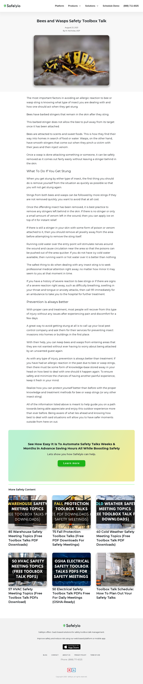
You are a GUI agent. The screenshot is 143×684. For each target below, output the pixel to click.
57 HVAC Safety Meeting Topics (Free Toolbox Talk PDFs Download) (27, 578)
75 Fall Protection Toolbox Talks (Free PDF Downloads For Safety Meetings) (71, 521)
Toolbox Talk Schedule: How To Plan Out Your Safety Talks (115, 578)
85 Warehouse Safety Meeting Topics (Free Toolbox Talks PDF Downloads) (27, 521)
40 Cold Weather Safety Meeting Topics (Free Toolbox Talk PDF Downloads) (115, 521)
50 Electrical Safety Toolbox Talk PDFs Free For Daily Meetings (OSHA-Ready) (71, 578)
